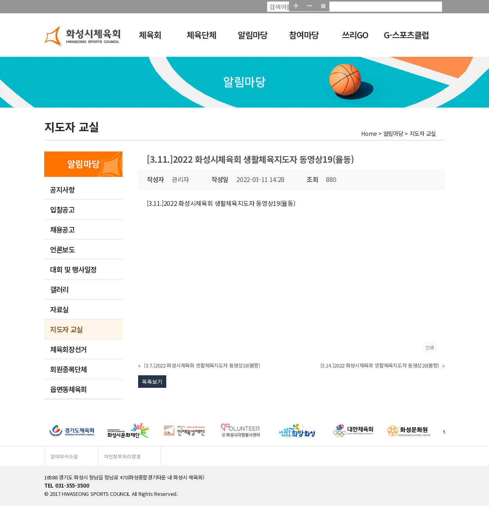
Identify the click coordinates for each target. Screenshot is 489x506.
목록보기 (152, 381)
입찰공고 (62, 209)
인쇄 (429, 347)
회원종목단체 (68, 369)
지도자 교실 (66, 329)
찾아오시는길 (64, 456)
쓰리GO (355, 35)
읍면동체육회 (68, 389)
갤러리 (59, 289)
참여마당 (304, 35)
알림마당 (253, 35)
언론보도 (62, 249)
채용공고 (62, 229)
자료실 (59, 309)
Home (369, 133)
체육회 (150, 35)
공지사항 (62, 189)
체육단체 (201, 35)
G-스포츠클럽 (406, 35)
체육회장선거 (68, 349)
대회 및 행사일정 (73, 269)
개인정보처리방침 (122, 456)
